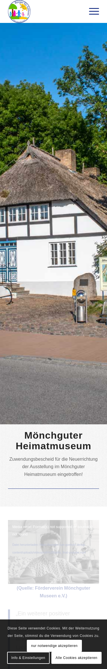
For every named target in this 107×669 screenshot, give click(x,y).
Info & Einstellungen (28, 658)
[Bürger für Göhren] (44, 11)
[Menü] (91, 11)
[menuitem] (91, 11)
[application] (53, 545)
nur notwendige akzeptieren (54, 646)
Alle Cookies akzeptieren (76, 658)
